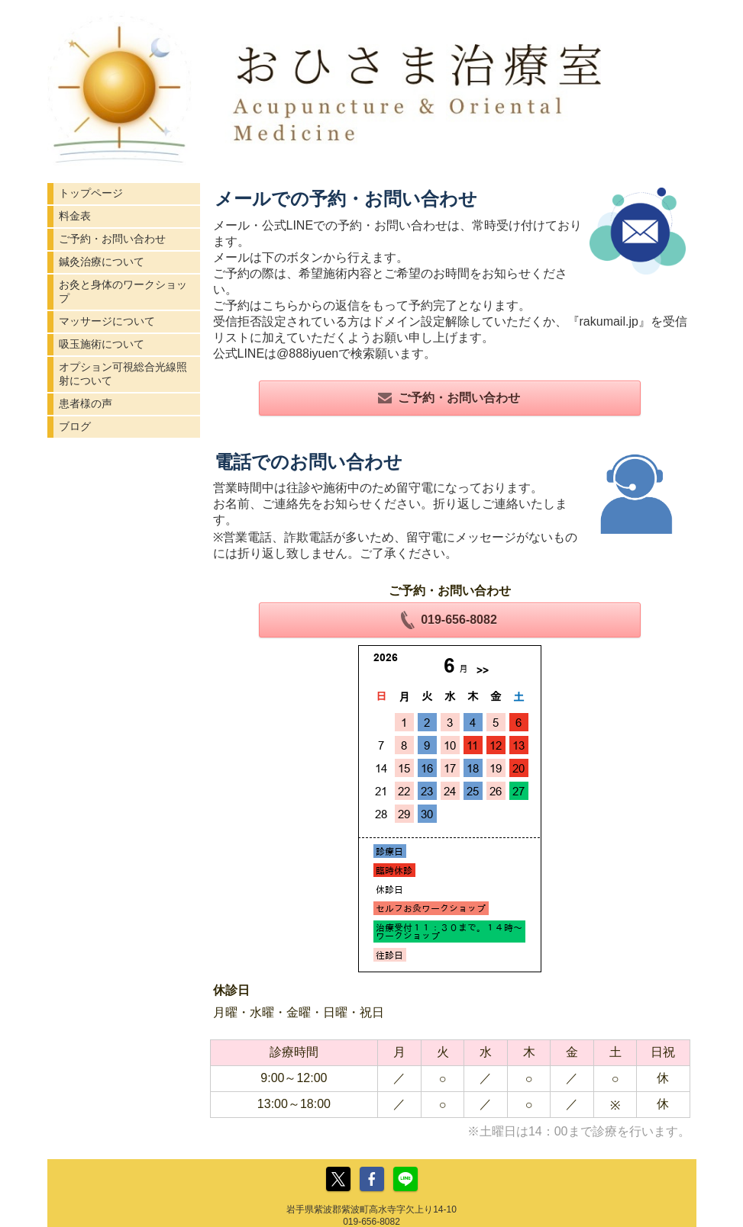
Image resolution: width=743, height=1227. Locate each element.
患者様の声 (85, 403)
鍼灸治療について (101, 261)
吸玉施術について (101, 344)
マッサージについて (107, 321)
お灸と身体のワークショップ (123, 291)
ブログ (75, 426)
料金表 (75, 216)
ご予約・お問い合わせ (112, 239)
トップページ (91, 193)
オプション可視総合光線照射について (123, 374)
